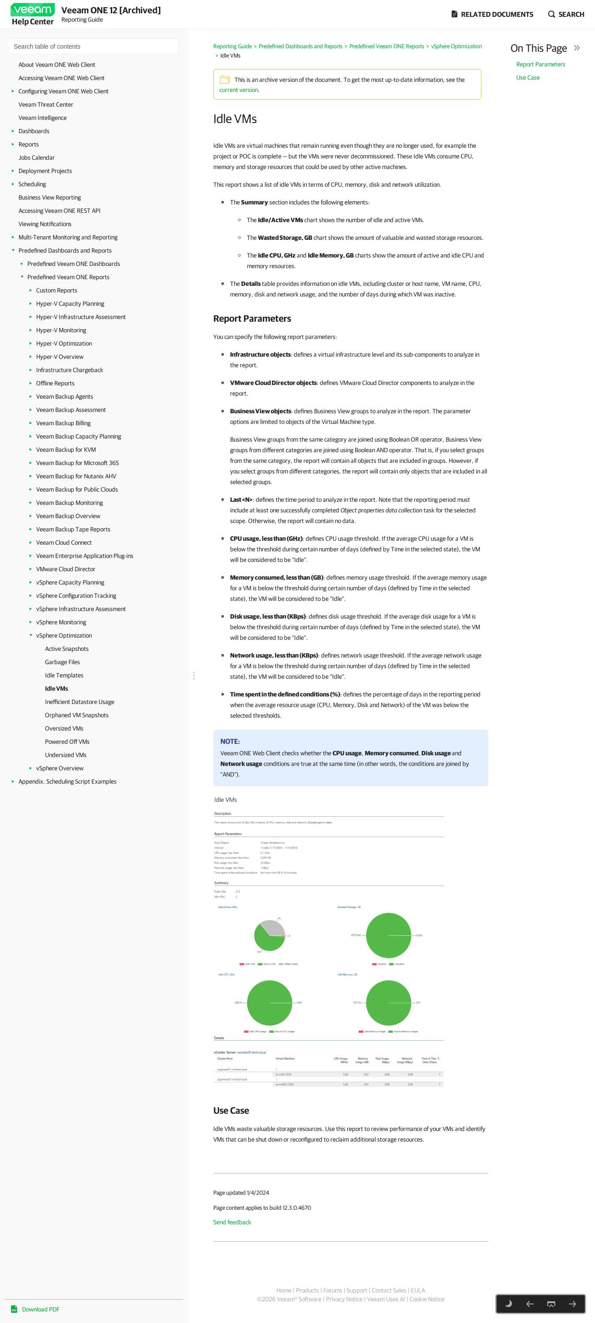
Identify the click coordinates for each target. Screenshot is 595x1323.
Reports (29, 144)
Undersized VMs (66, 754)
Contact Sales (389, 1290)
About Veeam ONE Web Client (57, 64)
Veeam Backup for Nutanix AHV (76, 476)
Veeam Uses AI (386, 1299)
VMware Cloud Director (65, 569)
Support (357, 1290)
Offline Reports (55, 383)
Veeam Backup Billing (63, 423)
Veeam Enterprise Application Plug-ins (84, 555)
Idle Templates (64, 675)
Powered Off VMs (67, 741)
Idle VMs (56, 688)
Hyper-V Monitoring (61, 330)
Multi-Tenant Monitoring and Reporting (68, 237)
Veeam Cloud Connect (64, 542)
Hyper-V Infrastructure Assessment (81, 316)
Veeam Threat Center (46, 104)
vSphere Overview (59, 768)
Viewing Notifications (45, 223)
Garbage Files (62, 661)
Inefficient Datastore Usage (79, 701)
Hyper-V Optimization (64, 343)
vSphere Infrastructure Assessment (81, 608)
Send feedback (232, 1222)
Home (284, 1290)
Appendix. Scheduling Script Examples (68, 781)
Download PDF (41, 1309)
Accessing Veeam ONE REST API (60, 210)
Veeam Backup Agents (64, 396)
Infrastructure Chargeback (69, 369)
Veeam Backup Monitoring (69, 502)
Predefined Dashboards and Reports (65, 250)
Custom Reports (56, 290)
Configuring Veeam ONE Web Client (64, 91)
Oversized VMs (64, 728)
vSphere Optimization (64, 635)
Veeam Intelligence (43, 117)
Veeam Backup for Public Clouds (77, 489)
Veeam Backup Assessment (71, 409)
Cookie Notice (426, 1299)
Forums (332, 1290)
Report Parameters (540, 64)
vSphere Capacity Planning (70, 582)
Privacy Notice (344, 1299)
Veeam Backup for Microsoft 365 (77, 462)
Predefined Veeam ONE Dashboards (73, 263)
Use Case (528, 77)
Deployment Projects (45, 170)
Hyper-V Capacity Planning (70, 303)
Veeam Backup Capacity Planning (78, 436)
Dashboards (34, 131)
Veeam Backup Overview (68, 515)
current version (239, 89)
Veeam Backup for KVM (66, 449)
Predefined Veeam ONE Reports (68, 277)
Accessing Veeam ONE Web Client (62, 77)
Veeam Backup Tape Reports (73, 529)
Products (307, 1290)
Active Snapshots (67, 648)
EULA (418, 1290)
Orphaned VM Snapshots (77, 715)
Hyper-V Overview (59, 356)
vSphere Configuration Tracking (76, 595)
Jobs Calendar (37, 157)
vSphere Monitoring (61, 622)
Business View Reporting (50, 197)
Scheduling (32, 184)
